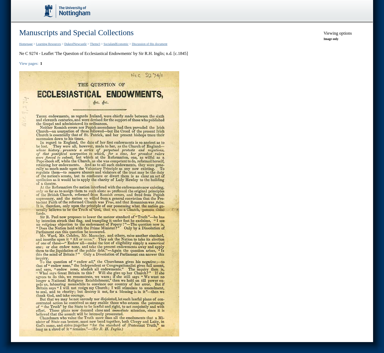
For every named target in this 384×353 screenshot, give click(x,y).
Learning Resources (48, 44)
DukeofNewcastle (75, 44)
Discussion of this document (149, 44)
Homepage (26, 44)
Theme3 (95, 44)
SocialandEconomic (116, 44)
